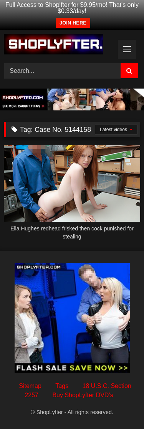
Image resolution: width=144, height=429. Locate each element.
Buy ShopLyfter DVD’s (82, 395)
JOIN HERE (73, 23)
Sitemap (30, 386)
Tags (61, 386)
